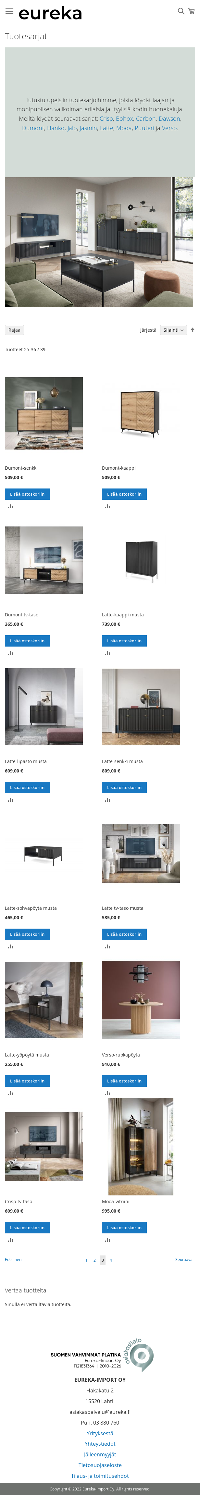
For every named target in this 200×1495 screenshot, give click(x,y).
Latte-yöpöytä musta (27, 1055)
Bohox (124, 118)
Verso (169, 128)
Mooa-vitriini (116, 1201)
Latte (106, 128)
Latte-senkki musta (122, 761)
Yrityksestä (100, 1433)
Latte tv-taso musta (123, 908)
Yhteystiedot (100, 1443)
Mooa (124, 128)
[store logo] (50, 13)
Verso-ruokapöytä (121, 1055)
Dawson (169, 118)
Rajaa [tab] (14, 330)
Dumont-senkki (21, 468)
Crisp (106, 118)
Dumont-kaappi (119, 468)
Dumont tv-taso (21, 615)
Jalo (72, 128)
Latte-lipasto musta (26, 761)
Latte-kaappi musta (123, 615)
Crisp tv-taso (18, 1201)
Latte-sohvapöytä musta (31, 908)
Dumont (33, 128)
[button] (10, 505)
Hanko (56, 128)
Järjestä (148, 330)
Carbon (146, 118)
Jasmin (88, 128)
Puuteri (144, 128)
